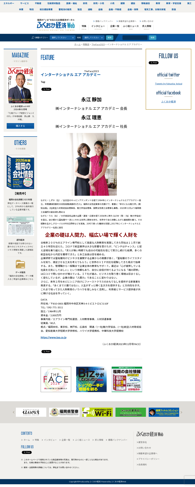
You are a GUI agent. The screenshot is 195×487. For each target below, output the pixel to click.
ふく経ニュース (131, 27)
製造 (80, 9)
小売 (112, 3)
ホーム (25, 440)
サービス (24, 3)
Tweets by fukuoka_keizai (168, 83)
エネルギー (9, 3)
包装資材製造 (53, 3)
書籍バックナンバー (103, 21)
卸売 (85, 3)
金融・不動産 (115, 9)
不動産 (38, 3)
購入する (20, 125)
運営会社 (141, 442)
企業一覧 (114, 27)
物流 (31, 9)
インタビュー (98, 27)
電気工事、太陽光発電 (155, 9)
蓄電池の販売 (65, 9)
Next (181, 412)
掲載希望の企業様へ (126, 21)
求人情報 (146, 27)
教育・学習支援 (173, 3)
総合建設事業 (46, 9)
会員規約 (141, 464)
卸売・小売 (98, 3)
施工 (189, 3)
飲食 (174, 9)
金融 (100, 9)
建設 (133, 3)
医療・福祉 (71, 3)
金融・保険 (133, 9)
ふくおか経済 (168, 101)
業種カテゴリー (39, 37)
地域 (79, 37)
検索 (152, 37)
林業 (21, 9)
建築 (123, 3)
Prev (13, 412)
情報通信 (145, 3)
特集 (84, 27)
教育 (158, 3)
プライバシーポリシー (148, 459)
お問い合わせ (146, 21)
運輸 (90, 9)
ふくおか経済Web (56, 25)
